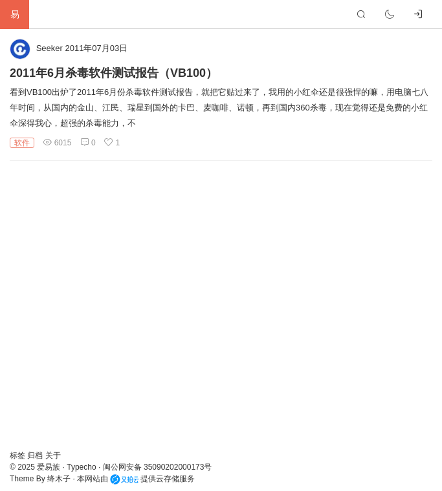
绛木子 (59, 478)
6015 (57, 142)
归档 (36, 455)
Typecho (81, 467)
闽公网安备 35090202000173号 (157, 467)
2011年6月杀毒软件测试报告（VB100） (113, 73)
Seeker (49, 48)
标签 (18, 455)
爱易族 (48, 467)
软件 (22, 142)
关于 (53, 455)
